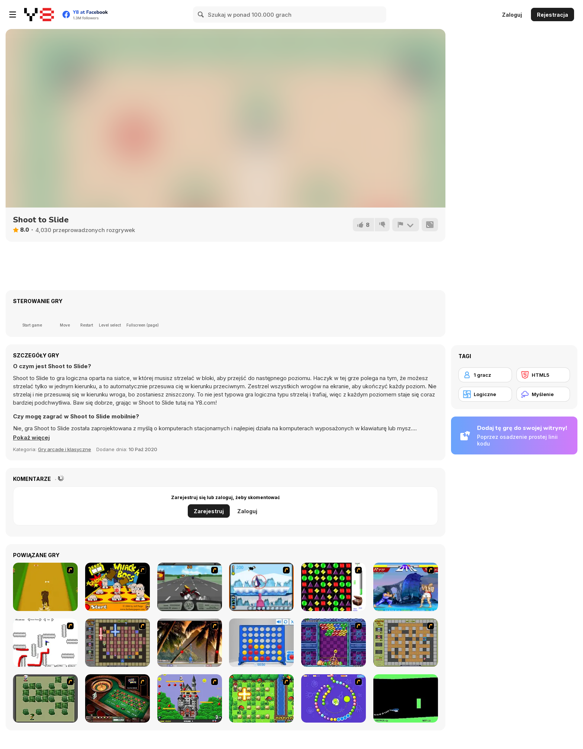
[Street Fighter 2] (405, 587)
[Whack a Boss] (117, 587)
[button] (31, 438)
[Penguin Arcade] (261, 587)
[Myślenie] (543, 394)
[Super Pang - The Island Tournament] (189, 642)
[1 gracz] (485, 374)
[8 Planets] (333, 698)
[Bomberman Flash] (45, 698)
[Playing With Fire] (405, 642)
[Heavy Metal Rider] (189, 587)
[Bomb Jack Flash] (189, 698)
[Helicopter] (405, 698)
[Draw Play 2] (45, 642)
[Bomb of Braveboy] (261, 698)
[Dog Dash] (45, 587)
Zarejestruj (209, 511)
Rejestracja (552, 15)
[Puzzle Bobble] (333, 642)
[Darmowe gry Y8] (39, 14)
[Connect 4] (261, 642)
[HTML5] (543, 374)
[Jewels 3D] (333, 587)
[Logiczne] (485, 394)
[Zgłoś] (405, 224)
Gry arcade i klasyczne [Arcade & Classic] (64, 449)
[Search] (201, 14)
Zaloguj (512, 15)
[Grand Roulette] (117, 698)
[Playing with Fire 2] (117, 642)
